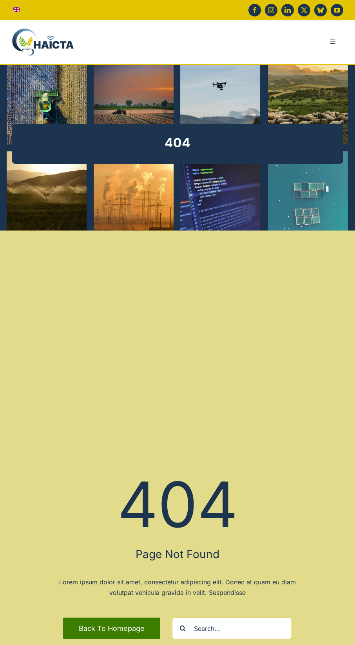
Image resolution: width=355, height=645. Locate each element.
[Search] (183, 628)
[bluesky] (320, 10)
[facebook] (254, 10)
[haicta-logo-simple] (43, 31)
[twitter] (304, 10)
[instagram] (271, 10)
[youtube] (337, 10)
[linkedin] (287, 10)
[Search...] (232, 628)
